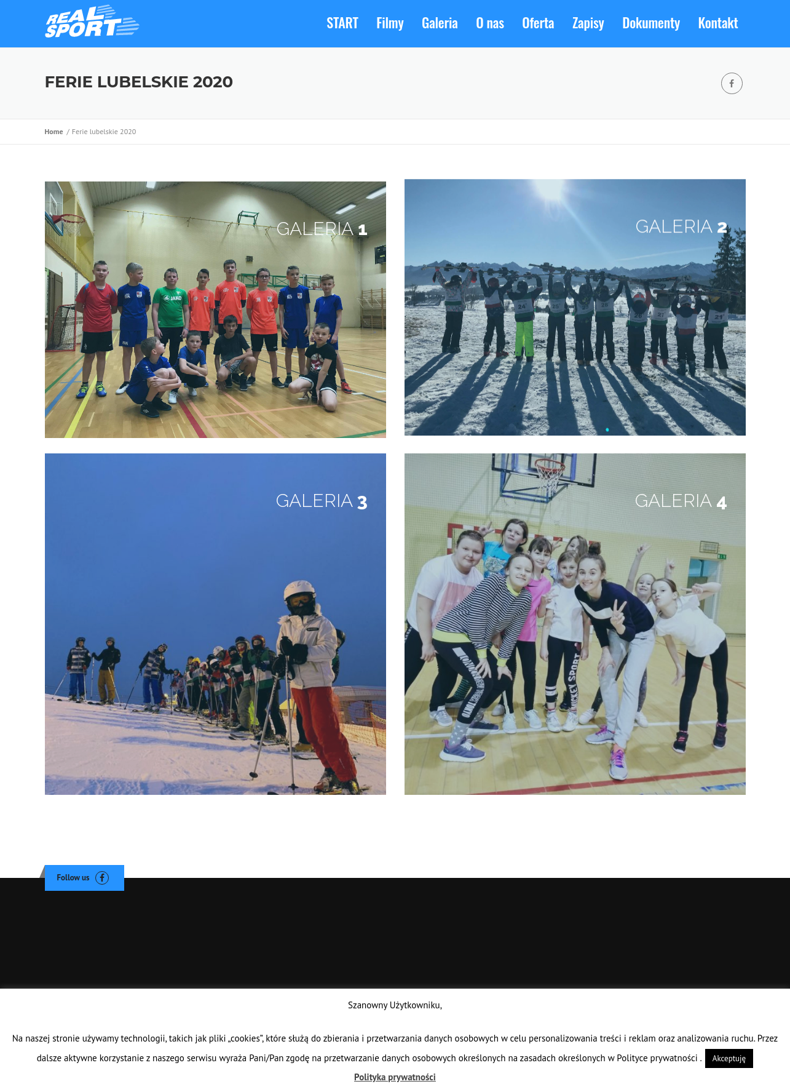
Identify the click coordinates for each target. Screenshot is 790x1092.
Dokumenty (651, 22)
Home (56, 131)
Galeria (440, 22)
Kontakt (718, 22)
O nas (490, 22)
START (342, 22)
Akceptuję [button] (729, 1058)
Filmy (389, 22)
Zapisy (588, 22)
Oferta (538, 22)
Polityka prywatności (395, 1077)
